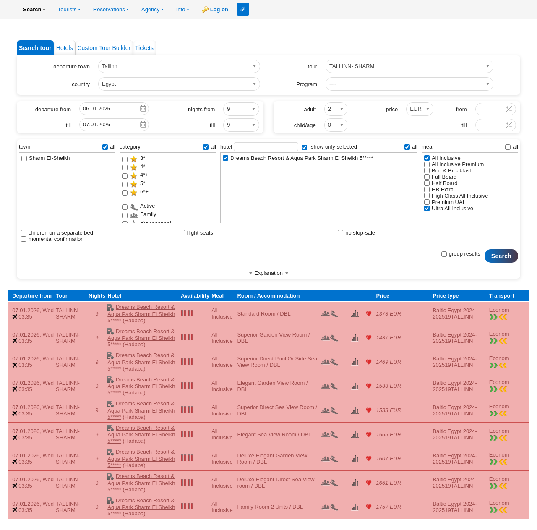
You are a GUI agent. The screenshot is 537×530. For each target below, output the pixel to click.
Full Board (440, 177)
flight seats (196, 233)
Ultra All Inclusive (448, 208)
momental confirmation (52, 239)
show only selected (329, 147)
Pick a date (143, 108)
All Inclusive (442, 158)
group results (460, 254)
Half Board (440, 183)
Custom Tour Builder (104, 47)
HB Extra (439, 189)
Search (501, 256)
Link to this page (243, 9)
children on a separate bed (57, 233)
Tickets (144, 47)
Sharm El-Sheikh (45, 158)
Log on (219, 9)
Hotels (64, 47)
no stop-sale (356, 233)
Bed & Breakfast (447, 170)
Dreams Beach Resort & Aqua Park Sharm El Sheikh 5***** (298, 158)
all (108, 147)
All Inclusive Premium (454, 164)
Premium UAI (444, 202)
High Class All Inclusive (456, 196)
